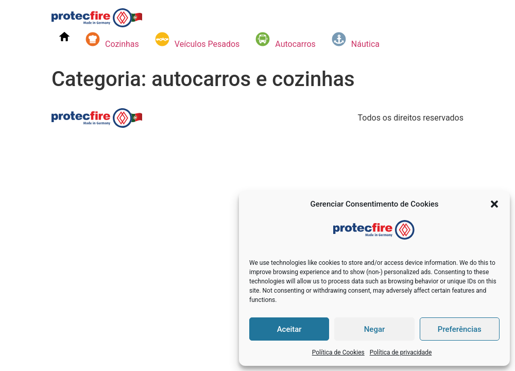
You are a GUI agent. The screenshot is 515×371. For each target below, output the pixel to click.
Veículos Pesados (197, 40)
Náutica (355, 40)
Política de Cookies (338, 352)
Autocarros (285, 40)
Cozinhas (112, 40)
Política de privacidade (401, 352)
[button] (494, 204)
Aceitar (289, 329)
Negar (374, 329)
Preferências (460, 329)
